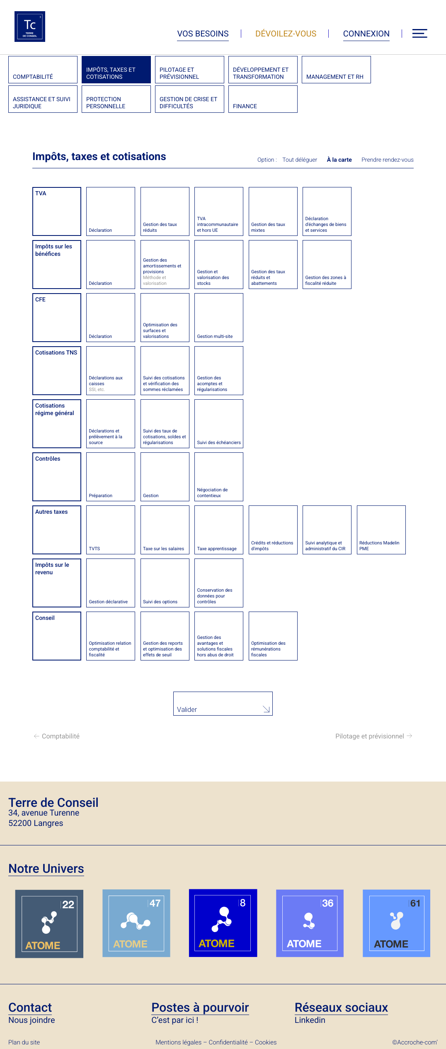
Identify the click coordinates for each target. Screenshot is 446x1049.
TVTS (94, 548)
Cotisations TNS (56, 353)
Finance (245, 106)
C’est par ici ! (174, 1020)
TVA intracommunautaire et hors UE (217, 224)
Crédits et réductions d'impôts (272, 545)
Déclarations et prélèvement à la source (105, 436)
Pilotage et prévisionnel (179, 73)
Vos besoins (202, 34)
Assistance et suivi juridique (41, 103)
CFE (40, 299)
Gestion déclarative (108, 602)
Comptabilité (33, 77)
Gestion (151, 495)
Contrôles (48, 459)
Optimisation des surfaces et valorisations (160, 330)
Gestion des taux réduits (160, 227)
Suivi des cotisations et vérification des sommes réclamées (164, 383)
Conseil (45, 618)
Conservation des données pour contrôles (214, 596)
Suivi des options (160, 602)
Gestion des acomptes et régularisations (212, 383)
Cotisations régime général (54, 410)
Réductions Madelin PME (379, 545)
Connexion (366, 34)
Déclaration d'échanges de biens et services (325, 224)
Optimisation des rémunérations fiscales (268, 649)
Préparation (100, 495)
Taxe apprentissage (216, 548)
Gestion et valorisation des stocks (213, 277)
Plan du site (24, 1042)
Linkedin (310, 1020)
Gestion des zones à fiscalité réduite (325, 280)
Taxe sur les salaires (163, 548)
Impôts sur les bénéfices (53, 250)
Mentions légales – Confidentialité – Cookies (215, 1042)
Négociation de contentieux (212, 492)
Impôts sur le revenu (52, 569)
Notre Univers (46, 868)
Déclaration (100, 230)
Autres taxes (51, 512)
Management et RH (335, 77)
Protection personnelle (105, 103)
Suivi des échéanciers (219, 442)
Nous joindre (31, 1020)
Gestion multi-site (215, 336)
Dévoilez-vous (285, 34)
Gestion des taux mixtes (268, 227)
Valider (187, 710)
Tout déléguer (299, 160)
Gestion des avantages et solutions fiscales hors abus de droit (215, 646)
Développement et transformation (260, 73)
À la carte (339, 160)
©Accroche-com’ (415, 1042)
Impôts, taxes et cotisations (110, 73)
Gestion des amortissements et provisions (165, 272)
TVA (40, 193)
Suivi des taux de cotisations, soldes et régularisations (164, 436)
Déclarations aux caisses (111, 384)
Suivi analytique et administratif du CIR (325, 545)
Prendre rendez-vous (387, 160)
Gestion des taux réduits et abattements (268, 277)
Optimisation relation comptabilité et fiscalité (110, 649)
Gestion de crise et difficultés (188, 103)
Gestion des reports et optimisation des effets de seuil (163, 649)
